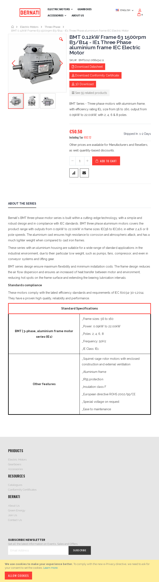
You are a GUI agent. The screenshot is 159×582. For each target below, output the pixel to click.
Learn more (50, 567)
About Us (14, 505)
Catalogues (15, 484)
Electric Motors (29, 27)
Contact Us (15, 520)
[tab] (25, 204)
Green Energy (16, 510)
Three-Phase (52, 27)
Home (12, 27)
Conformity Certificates (22, 489)
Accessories (15, 469)
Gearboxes (14, 464)
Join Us (12, 515)
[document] (80, 571)
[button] (61, 42)
